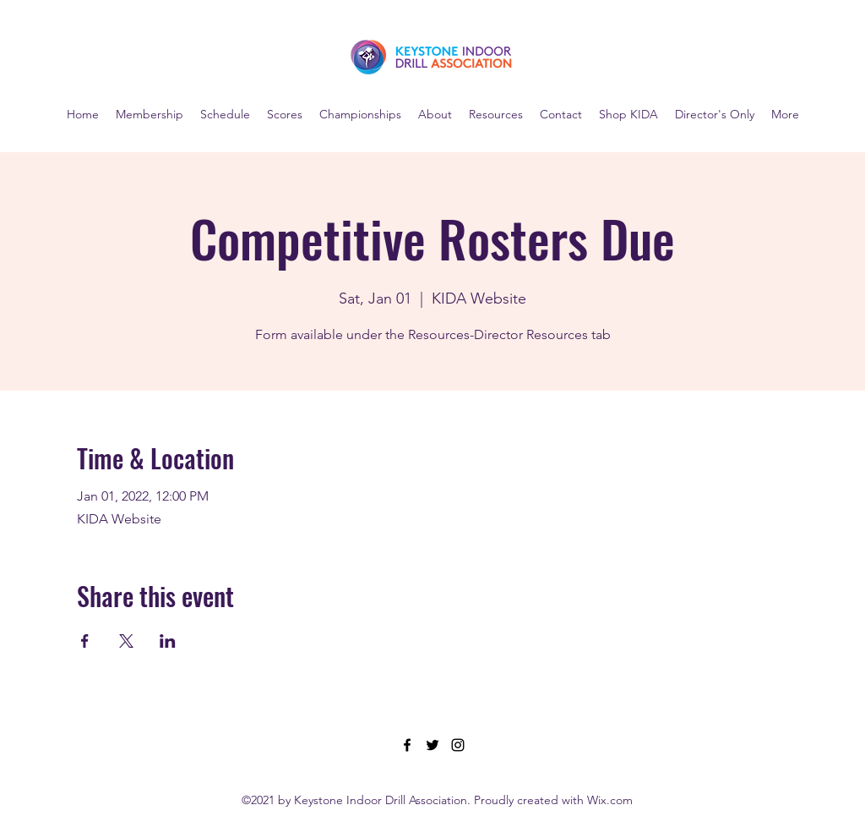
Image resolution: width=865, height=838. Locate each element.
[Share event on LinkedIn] (168, 641)
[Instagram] (457, 745)
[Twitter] (432, 745)
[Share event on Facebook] (85, 641)
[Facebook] (407, 745)
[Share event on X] (126, 641)
